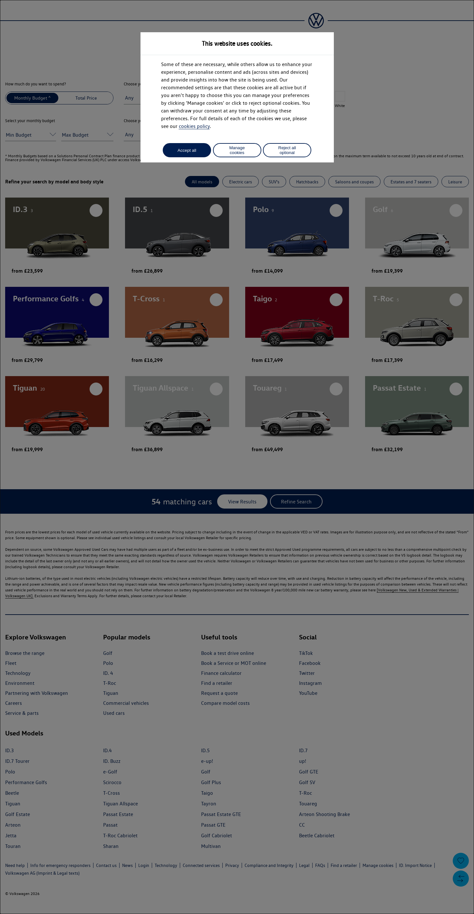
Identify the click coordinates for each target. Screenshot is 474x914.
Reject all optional (287, 150)
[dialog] (237, 457)
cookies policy (194, 126)
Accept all (187, 150)
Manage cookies (237, 150)
